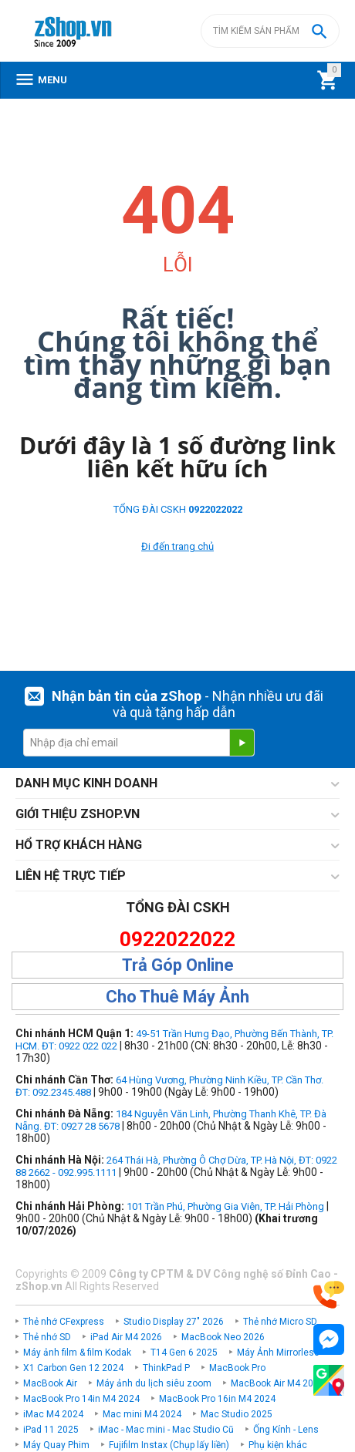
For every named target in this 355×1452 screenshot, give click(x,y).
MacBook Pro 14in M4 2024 (81, 1398)
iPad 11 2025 (51, 1429)
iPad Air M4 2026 (126, 1337)
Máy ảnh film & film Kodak (77, 1352)
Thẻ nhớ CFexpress (63, 1321)
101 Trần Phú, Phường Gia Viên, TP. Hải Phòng (225, 1206)
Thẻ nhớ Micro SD (280, 1321)
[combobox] (270, 31)
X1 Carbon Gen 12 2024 (73, 1368)
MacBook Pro (237, 1368)
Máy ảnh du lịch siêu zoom (153, 1383)
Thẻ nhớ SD (47, 1337)
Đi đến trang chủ (177, 546)
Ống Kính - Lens (286, 1429)
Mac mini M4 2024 (142, 1414)
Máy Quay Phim (56, 1445)
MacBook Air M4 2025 (277, 1383)
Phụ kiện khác (277, 1445)
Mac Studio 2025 (236, 1414)
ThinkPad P (166, 1368)
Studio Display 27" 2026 (173, 1321)
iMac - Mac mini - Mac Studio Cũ (166, 1429)
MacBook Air (50, 1383)
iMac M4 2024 (53, 1414)
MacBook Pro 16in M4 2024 (217, 1398)
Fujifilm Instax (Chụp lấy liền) (169, 1445)
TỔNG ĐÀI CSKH (177, 509)
